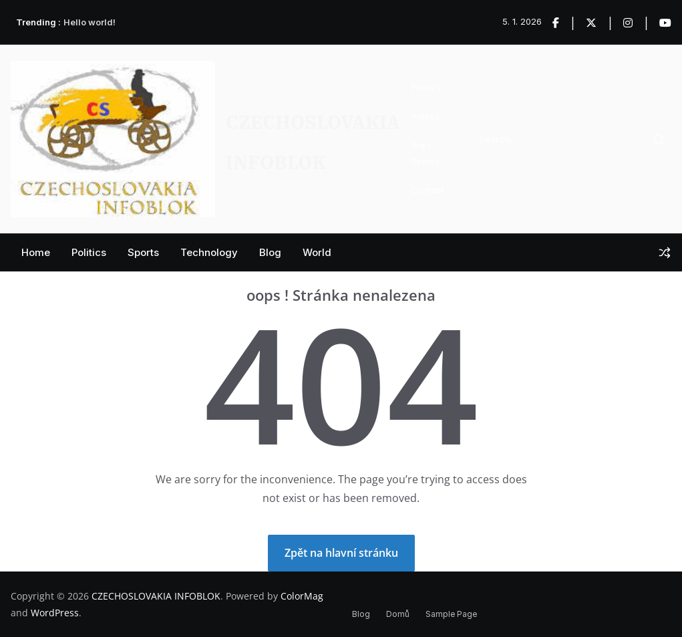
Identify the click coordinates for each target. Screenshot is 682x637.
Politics (88, 252)
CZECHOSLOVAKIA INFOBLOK (156, 596)
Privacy (426, 87)
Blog (270, 252)
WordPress (55, 612)
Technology (209, 252)
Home (35, 252)
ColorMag (302, 596)
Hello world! (89, 22)
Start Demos (425, 153)
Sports (143, 252)
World (317, 252)
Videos (425, 116)
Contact (427, 189)
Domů (397, 614)
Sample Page (451, 614)
